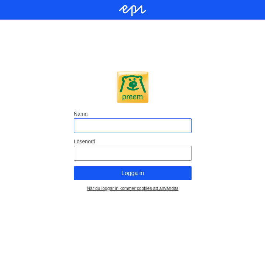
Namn (80, 114)
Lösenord (84, 141)
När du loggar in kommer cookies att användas (132, 188)
